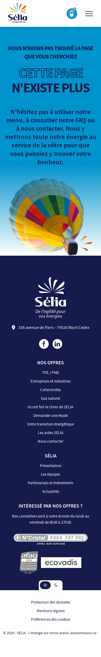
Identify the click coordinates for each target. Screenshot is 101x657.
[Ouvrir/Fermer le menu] (89, 13)
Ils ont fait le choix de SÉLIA (50, 407)
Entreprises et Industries (51, 381)
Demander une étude (50, 415)
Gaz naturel (50, 398)
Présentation (50, 465)
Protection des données (50, 602)
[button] (45, 585)
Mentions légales (51, 611)
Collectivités (50, 389)
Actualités (50, 491)
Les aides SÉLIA (50, 432)
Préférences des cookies (50, 619)
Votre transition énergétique (50, 424)
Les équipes (50, 474)
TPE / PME (50, 372)
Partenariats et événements (50, 483)
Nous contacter (50, 441)
